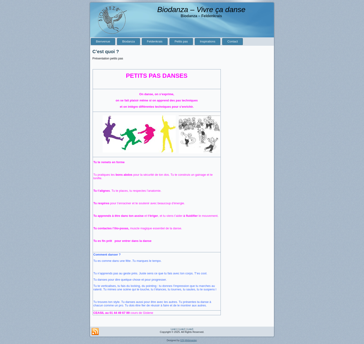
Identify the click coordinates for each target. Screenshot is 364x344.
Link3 (190, 329)
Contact (232, 41)
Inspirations (207, 41)
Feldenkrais (154, 41)
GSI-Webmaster (188, 340)
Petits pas (181, 41)
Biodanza (128, 41)
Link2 (182, 329)
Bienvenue (103, 41)
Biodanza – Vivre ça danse (201, 9)
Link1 (174, 329)
